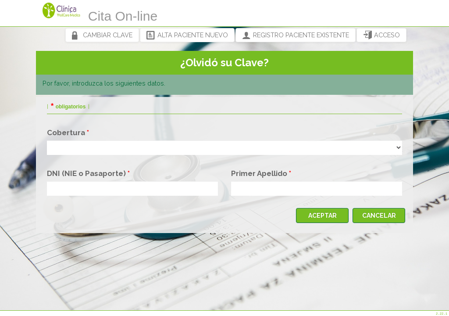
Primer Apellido (259, 173)
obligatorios (71, 107)
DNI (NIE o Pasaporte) (86, 173)
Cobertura (66, 132)
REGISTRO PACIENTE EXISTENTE (295, 35)
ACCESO (381, 35)
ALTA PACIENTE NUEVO (187, 35)
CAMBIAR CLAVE (102, 35)
